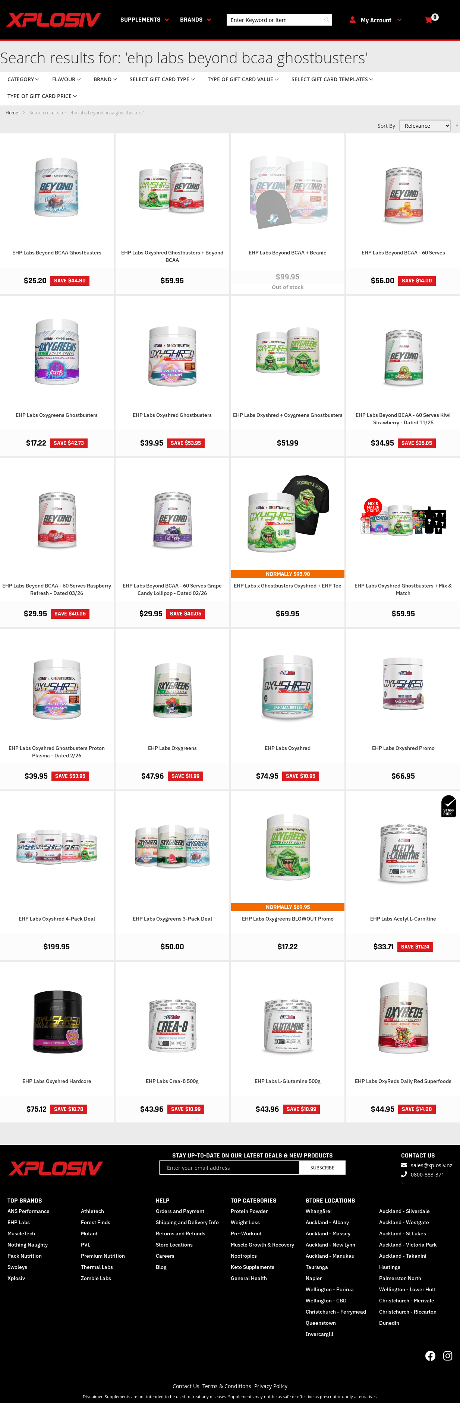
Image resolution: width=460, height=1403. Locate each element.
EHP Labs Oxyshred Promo (403, 748)
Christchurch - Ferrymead (336, 1311)
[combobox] (279, 20)
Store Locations (174, 1244)
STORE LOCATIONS (330, 1200)
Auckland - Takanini (402, 1255)
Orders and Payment (180, 1211)
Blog (161, 1267)
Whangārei (319, 1211)
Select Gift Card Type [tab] (159, 79)
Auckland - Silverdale (404, 1211)
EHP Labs (18, 1222)
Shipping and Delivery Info (187, 1222)
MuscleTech (21, 1233)
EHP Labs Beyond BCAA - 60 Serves (403, 252)
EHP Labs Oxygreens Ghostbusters (57, 415)
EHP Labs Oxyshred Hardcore (56, 1081)
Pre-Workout (246, 1233)
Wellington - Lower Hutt (407, 1289)
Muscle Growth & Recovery (262, 1244)
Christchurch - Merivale (406, 1300)
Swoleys (17, 1267)
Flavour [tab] (63, 79)
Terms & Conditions (226, 1386)
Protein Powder (249, 1211)
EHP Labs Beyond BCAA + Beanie (288, 252)
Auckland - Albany (327, 1222)
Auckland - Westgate (404, 1222)
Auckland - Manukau (330, 1255)
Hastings (389, 1267)
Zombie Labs (96, 1278)
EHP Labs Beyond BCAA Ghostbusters (56, 252)
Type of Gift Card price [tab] (39, 95)
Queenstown (321, 1323)
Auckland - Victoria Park (408, 1244)
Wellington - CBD (326, 1300)
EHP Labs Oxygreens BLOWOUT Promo (288, 918)
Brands (191, 19)
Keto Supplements (252, 1267)
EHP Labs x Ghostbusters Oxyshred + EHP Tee (287, 585)
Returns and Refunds (180, 1233)
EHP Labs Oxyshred (288, 748)
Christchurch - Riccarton (408, 1311)
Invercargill (319, 1334)
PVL (85, 1244)
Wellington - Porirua (330, 1289)
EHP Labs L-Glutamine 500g (288, 1081)
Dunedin (389, 1323)
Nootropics (244, 1255)
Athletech (92, 1211)
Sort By (386, 125)
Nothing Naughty (27, 1244)
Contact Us (186, 1386)
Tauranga (317, 1267)
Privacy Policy (270, 1386)
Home (12, 112)
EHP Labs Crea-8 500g (172, 1081)
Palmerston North (400, 1278)
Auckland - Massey (328, 1233)
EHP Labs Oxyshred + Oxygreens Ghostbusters (288, 415)
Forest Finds (95, 1222)
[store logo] (55, 19)
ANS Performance (28, 1211)
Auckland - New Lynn (330, 1244)
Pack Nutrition (24, 1255)
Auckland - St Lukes (402, 1233)
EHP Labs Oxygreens (172, 748)
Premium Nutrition (103, 1255)
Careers (165, 1255)
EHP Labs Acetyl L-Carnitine (403, 918)
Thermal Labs (97, 1267)
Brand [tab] (102, 79)
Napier (314, 1278)
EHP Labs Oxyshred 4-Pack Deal (57, 918)
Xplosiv (16, 1278)
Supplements (140, 19)
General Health (249, 1278)
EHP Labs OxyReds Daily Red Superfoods (403, 1081)
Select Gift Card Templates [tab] (330, 79)
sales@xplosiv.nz (432, 1165)
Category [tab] (20, 79)
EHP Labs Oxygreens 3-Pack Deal (172, 918)
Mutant (89, 1233)
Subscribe (322, 1168)
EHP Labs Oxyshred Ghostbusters (172, 415)
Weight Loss (245, 1222)
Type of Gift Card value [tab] (240, 79)
